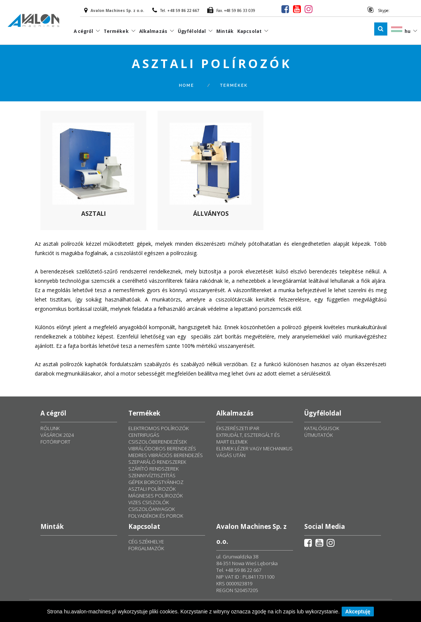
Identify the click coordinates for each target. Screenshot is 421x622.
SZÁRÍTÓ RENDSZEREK (153, 468)
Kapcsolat (249, 31)
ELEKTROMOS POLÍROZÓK (158, 428)
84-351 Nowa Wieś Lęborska (247, 563)
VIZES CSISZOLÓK (148, 502)
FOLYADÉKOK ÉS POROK (155, 515)
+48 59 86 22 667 (183, 10)
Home (186, 85)
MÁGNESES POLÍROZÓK (155, 495)
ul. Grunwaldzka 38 (237, 556)
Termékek (116, 31)
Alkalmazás (153, 31)
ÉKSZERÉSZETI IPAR (237, 428)
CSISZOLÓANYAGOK (151, 509)
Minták (225, 31)
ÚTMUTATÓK (318, 435)
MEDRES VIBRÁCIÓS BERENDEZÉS (165, 455)
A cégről (83, 31)
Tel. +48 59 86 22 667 (238, 570)
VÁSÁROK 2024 (57, 435)
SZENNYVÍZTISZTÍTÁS (152, 475)
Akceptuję (357, 612)
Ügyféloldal (192, 31)
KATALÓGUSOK (321, 428)
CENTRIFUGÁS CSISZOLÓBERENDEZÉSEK (157, 438)
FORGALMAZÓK (146, 548)
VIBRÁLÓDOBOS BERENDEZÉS (162, 448)
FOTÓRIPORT (55, 441)
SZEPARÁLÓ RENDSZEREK (157, 462)
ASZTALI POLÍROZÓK (152, 488)
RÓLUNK (50, 428)
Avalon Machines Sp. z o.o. (117, 10)
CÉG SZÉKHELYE (146, 541)
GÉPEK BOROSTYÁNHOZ (155, 482)
